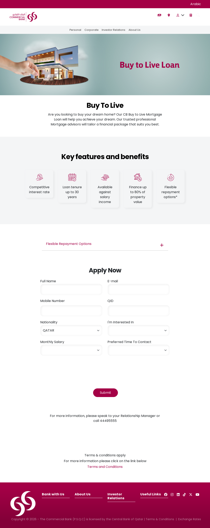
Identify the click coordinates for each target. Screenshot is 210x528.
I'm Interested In (120, 322)
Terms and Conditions (105, 466)
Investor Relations (114, 30)
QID (110, 300)
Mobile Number (52, 300)
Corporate (91, 30)
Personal (75, 30)
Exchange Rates (189, 519)
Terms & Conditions (160, 519)
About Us (135, 30)
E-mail (112, 281)
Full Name (48, 281)
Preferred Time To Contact (129, 342)
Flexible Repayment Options (68, 243)
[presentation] (71, 367)
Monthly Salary (52, 342)
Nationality (48, 322)
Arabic (195, 4)
